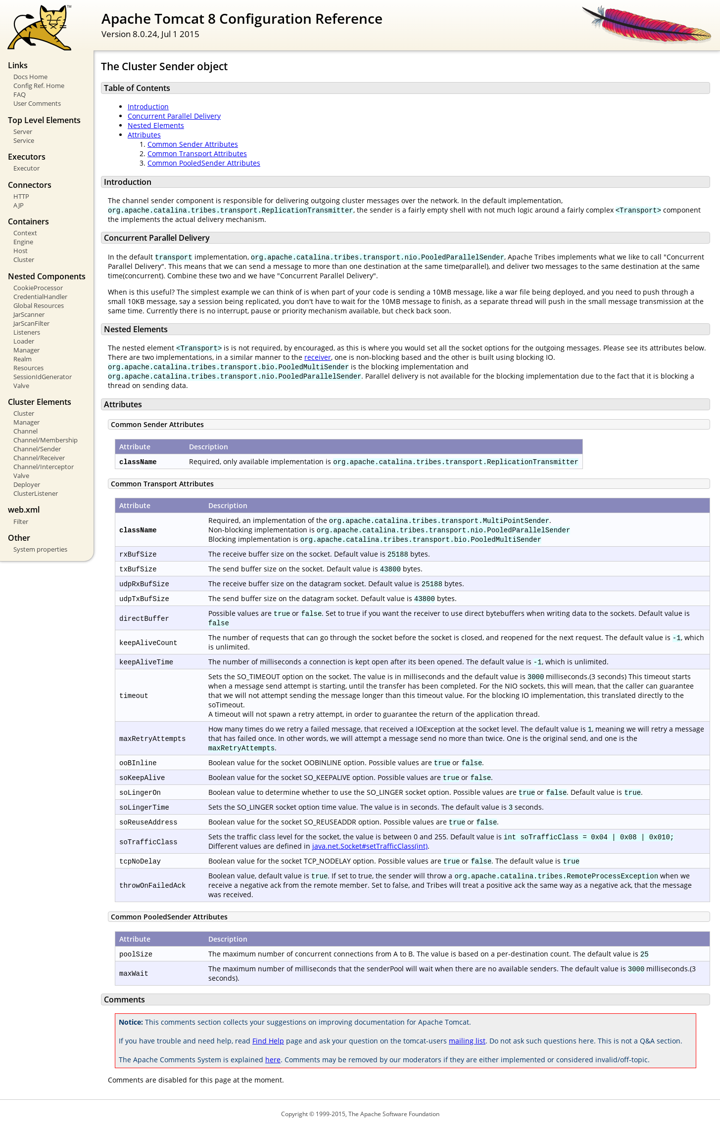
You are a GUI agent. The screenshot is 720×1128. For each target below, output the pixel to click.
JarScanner (29, 314)
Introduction (148, 106)
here (273, 1059)
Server (22, 131)
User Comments (37, 103)
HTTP (21, 196)
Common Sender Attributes (192, 144)
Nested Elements (156, 125)
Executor (26, 168)
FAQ (19, 94)
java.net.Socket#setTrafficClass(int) (370, 846)
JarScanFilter (31, 323)
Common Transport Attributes (197, 153)
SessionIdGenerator (42, 376)
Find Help (268, 1040)
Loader (23, 341)
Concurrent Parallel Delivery (174, 116)
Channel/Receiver (39, 457)
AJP (18, 205)
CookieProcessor (38, 287)
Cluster (23, 259)
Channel (25, 431)
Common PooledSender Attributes (203, 163)
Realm (22, 358)
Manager (26, 350)
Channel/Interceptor (43, 466)
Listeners (26, 332)
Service (23, 140)
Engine (23, 241)
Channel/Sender (37, 448)
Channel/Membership (45, 439)
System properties (40, 549)
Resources (28, 367)
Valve (21, 385)
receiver (317, 357)
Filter (20, 521)
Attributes (144, 134)
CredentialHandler (40, 296)
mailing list (467, 1040)
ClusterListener (35, 493)
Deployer (26, 484)
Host (20, 250)
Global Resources (38, 305)
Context (25, 232)
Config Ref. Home (38, 85)
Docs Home (30, 76)
